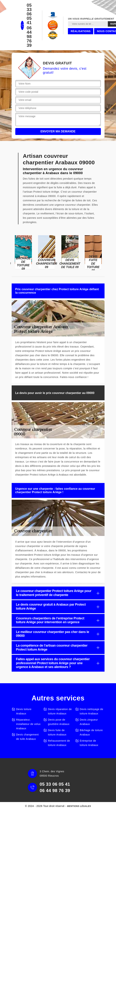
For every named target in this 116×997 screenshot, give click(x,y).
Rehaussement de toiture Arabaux (59, 743)
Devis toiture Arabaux (24, 711)
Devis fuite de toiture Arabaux (57, 732)
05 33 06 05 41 (29, 14)
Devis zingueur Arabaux (89, 721)
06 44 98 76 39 (29, 37)
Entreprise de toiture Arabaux (89, 743)
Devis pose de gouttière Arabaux (58, 721)
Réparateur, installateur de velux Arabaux (28, 724)
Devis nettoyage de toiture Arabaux (91, 711)
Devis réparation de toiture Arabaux (60, 711)
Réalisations (81, 31)
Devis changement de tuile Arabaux (27, 736)
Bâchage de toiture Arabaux (91, 732)
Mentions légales (79, 806)
